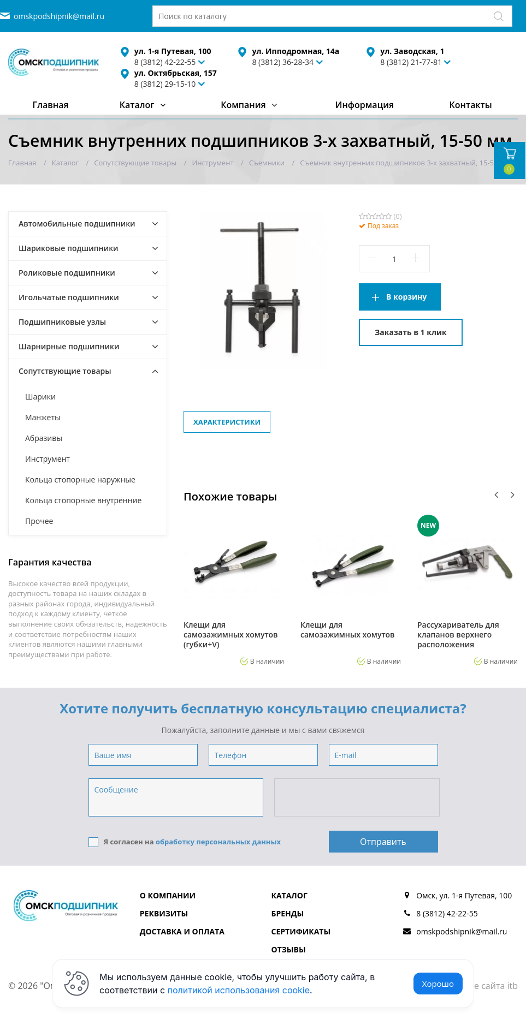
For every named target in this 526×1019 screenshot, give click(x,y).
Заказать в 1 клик (410, 332)
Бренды (287, 913)
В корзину (406, 296)
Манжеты (43, 417)
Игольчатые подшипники (69, 297)
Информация (364, 105)
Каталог (137, 105)
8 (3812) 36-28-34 (283, 62)
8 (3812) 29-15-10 (165, 84)
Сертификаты (301, 931)
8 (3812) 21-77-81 (411, 62)
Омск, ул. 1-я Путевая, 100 (464, 895)
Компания (243, 105)
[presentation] (358, 798)
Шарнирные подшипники (69, 346)
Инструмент (47, 459)
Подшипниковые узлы (62, 322)
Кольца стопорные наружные (80, 479)
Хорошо (438, 983)
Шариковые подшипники (69, 248)
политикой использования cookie (239, 990)
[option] (233, 590)
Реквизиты (164, 913)
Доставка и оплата (182, 931)
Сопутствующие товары (65, 371)
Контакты (471, 105)
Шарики (40, 396)
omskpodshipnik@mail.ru (59, 16)
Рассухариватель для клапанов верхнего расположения (458, 634)
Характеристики (227, 422)
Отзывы (288, 949)
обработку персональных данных (218, 842)
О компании (168, 895)
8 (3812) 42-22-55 (447, 913)
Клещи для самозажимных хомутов (347, 630)
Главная (51, 105)
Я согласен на (184, 842)
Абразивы (43, 438)
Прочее (39, 521)
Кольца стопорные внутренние (83, 500)
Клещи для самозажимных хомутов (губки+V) (231, 634)
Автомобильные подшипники (77, 223)
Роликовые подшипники (67, 272)
